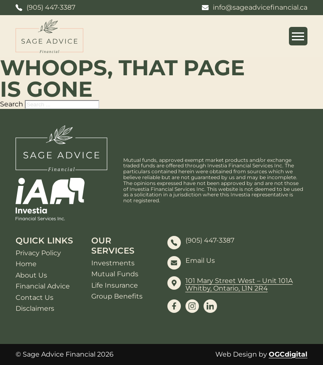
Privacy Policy (38, 253)
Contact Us (34, 298)
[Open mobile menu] (298, 36)
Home (26, 264)
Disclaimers (35, 308)
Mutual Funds (114, 274)
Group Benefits (117, 296)
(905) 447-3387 (209, 240)
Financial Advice (43, 286)
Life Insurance (114, 285)
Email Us (200, 260)
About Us (31, 275)
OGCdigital (288, 354)
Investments (113, 263)
